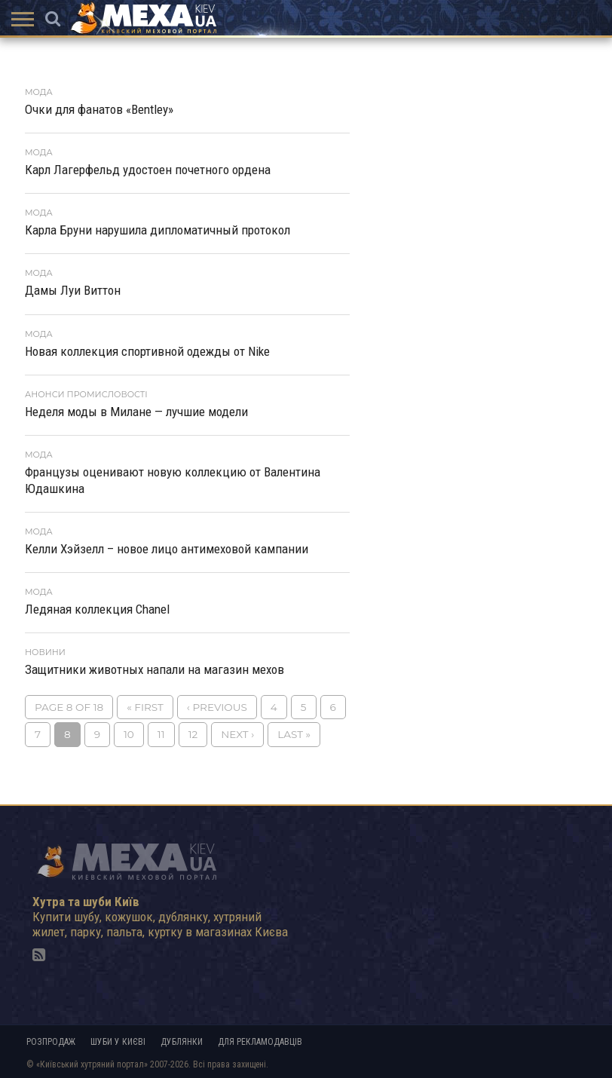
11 (161, 734)
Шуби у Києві (117, 1042)
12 (193, 734)
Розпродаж (50, 1042)
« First (145, 707)
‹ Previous (217, 707)
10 (129, 734)
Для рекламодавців (260, 1042)
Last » (294, 734)
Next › (237, 734)
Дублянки (182, 1042)
